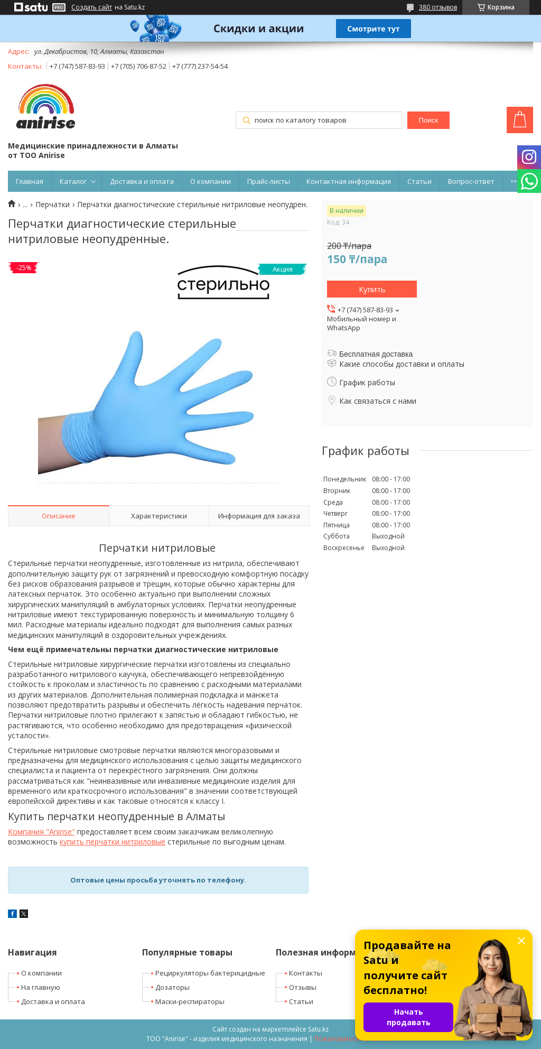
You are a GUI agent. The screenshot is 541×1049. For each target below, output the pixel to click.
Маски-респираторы (190, 1001)
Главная (29, 181)
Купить (372, 289)
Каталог (73, 181)
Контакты (305, 973)
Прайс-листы (268, 181)
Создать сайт (91, 7)
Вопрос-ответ (471, 181)
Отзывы (302, 987)
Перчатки (52, 204)
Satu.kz (318, 1029)
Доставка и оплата (142, 181)
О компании (210, 181)
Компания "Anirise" (41, 832)
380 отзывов (438, 7)
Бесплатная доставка (376, 354)
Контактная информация (348, 181)
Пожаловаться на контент (354, 1038)
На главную (40, 987)
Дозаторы (172, 987)
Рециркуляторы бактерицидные (210, 973)
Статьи (419, 181)
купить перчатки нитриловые (112, 842)
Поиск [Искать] (428, 120)
